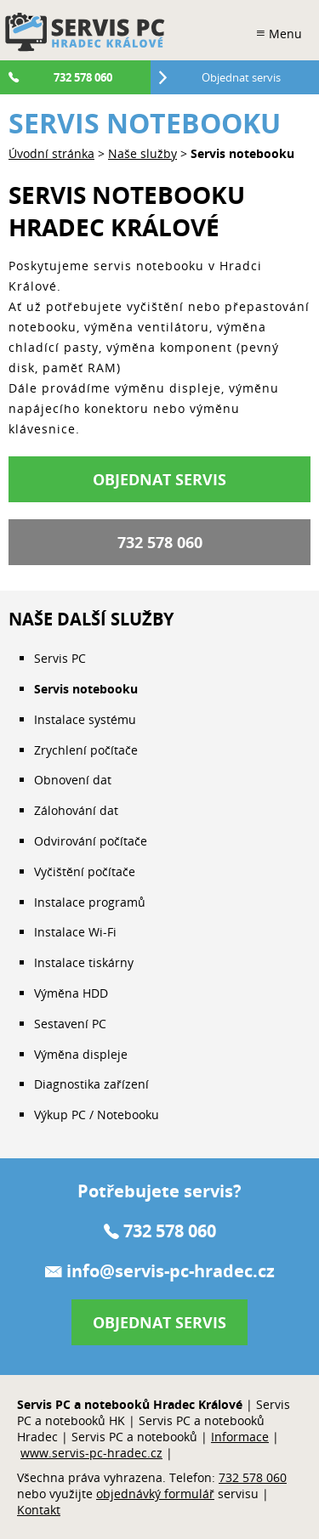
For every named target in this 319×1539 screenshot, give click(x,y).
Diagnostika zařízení (91, 1084)
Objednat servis (159, 479)
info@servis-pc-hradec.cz (170, 1270)
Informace (240, 1437)
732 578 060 (159, 542)
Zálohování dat (76, 810)
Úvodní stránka (51, 153)
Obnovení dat (72, 780)
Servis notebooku (86, 689)
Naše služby (142, 153)
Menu (285, 33)
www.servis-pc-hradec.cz (91, 1453)
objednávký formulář (155, 1493)
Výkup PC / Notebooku (96, 1114)
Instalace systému (85, 719)
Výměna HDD (71, 993)
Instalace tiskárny (84, 962)
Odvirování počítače (90, 841)
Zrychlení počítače (86, 750)
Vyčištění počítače (84, 871)
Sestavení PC (70, 1024)
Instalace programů (89, 902)
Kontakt (38, 1510)
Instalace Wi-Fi (75, 932)
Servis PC (60, 658)
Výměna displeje (81, 1054)
